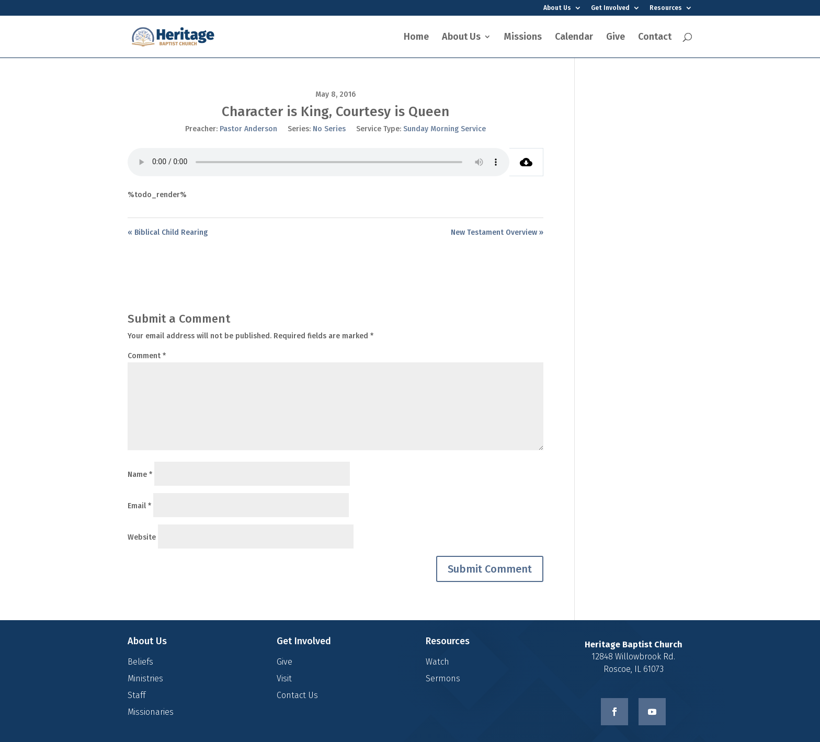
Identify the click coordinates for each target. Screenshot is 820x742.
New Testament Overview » (497, 232)
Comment (147, 355)
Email (139, 505)
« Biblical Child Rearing (168, 232)
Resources (666, 8)
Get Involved (610, 8)
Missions (523, 37)
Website (142, 537)
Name (140, 474)
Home (416, 37)
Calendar (574, 37)
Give (615, 37)
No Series (329, 128)
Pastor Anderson (248, 128)
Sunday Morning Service (444, 128)
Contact (654, 37)
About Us (557, 8)
